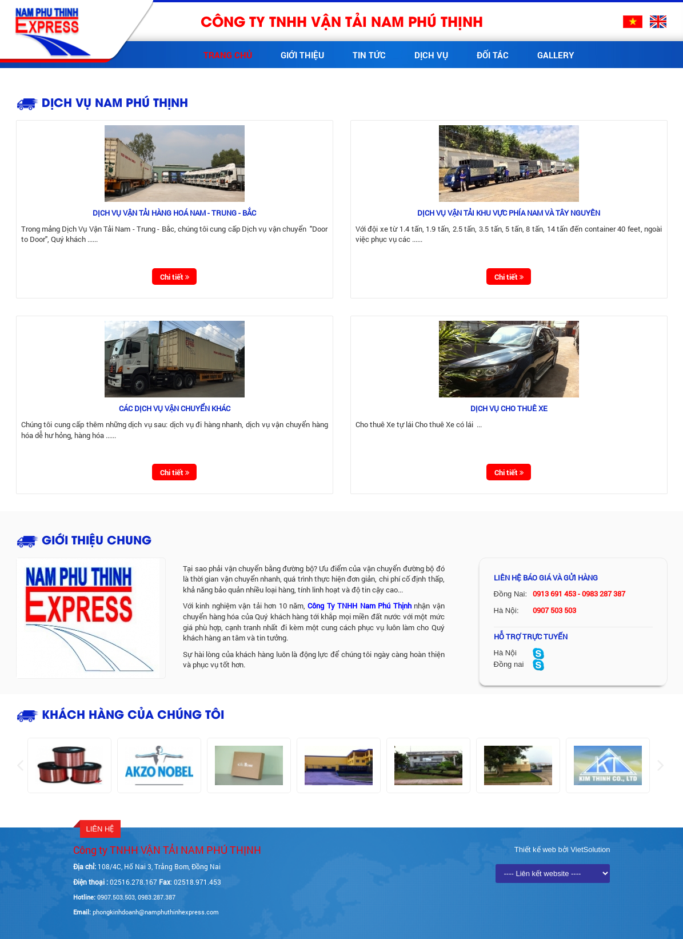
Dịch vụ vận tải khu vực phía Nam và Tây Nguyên (508, 213)
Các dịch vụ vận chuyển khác (174, 408)
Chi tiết (174, 277)
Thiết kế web (536, 849)
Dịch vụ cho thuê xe (509, 408)
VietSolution (589, 849)
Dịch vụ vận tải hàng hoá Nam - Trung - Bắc (174, 213)
